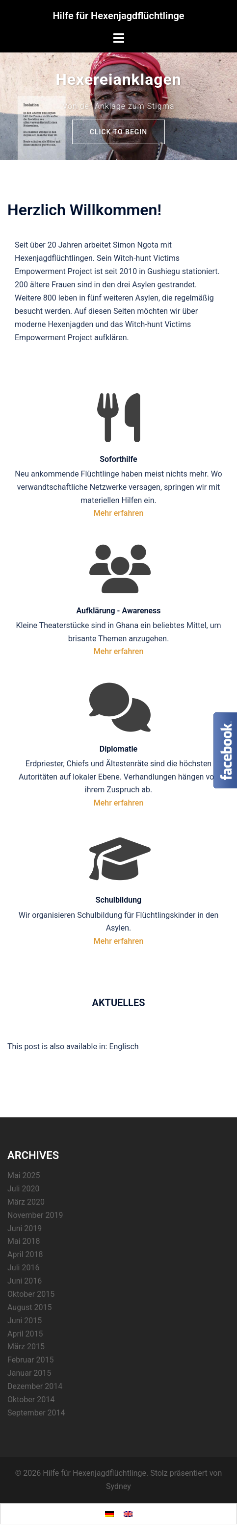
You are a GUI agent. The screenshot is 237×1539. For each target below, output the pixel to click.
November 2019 (35, 1215)
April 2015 (25, 1333)
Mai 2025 (23, 1175)
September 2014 (36, 1412)
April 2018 (25, 1254)
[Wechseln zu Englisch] (123, 1047)
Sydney (118, 1486)
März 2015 (26, 1346)
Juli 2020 (23, 1188)
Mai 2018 (23, 1241)
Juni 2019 (24, 1228)
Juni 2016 (24, 1281)
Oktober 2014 (30, 1399)
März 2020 (26, 1202)
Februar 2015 (30, 1359)
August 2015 (29, 1307)
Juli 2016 (23, 1267)
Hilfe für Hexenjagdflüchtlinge (118, 16)
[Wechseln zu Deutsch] (109, 1513)
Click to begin (118, 132)
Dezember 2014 (34, 1386)
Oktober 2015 (30, 1294)
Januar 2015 (29, 1373)
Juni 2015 (24, 1320)
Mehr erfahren (119, 513)
